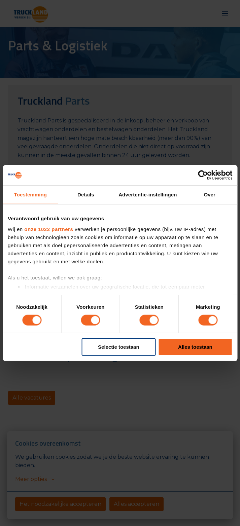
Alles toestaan (195, 347)
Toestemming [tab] (30, 194)
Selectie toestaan (118, 347)
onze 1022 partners (48, 229)
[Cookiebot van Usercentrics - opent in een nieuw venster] (202, 175)
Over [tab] (209, 194)
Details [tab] (85, 194)
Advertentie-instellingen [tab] (147, 194)
